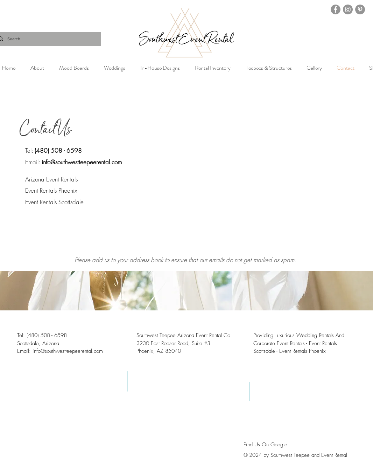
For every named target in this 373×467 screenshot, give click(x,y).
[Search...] (46, 39)
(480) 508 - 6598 (58, 150)
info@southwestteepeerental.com (82, 162)
